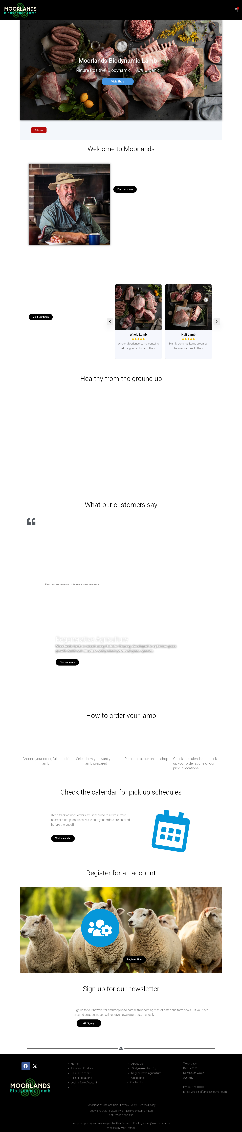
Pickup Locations (81, 1077)
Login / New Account (84, 1082)
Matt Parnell (128, 1127)
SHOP (74, 1087)
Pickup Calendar (80, 1073)
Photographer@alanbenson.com (152, 1123)
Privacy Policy (128, 1105)
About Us (137, 1063)
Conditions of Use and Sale (102, 1105)
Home (75, 1063)
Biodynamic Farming (144, 1068)
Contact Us (136, 1082)
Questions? (138, 1077)
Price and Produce (82, 1068)
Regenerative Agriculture (146, 1073)
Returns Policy (147, 1105)
